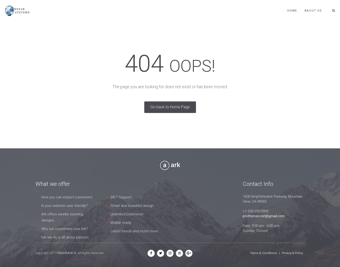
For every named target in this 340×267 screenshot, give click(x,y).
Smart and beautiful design (131, 206)
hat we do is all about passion (65, 237)
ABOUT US (313, 10)
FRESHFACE (65, 253)
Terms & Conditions (263, 253)
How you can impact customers (66, 197)
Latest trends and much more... (135, 231)
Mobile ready (120, 223)
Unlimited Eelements (126, 214)
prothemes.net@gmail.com (264, 216)
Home (292, 10)
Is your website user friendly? (64, 206)
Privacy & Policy (292, 253)
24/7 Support (121, 197)
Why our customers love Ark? (64, 229)
